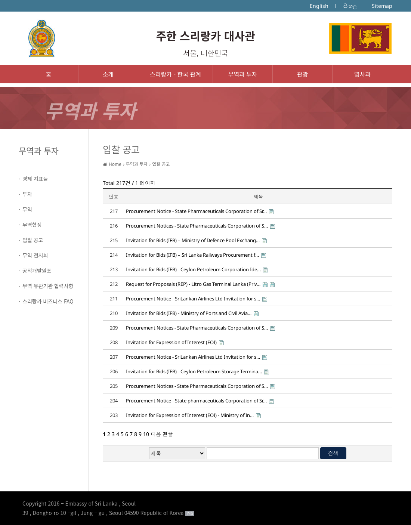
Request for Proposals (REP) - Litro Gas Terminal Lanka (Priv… (193, 284)
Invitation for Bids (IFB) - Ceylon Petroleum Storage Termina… (194, 371)
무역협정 (32, 224)
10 (146, 434)
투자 (27, 194)
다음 (156, 434)
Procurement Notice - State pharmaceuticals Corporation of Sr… (196, 400)
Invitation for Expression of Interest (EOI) (171, 342)
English (319, 5)
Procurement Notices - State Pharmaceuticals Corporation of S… (197, 225)
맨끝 (168, 434)
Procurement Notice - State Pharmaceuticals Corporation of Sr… (196, 211)
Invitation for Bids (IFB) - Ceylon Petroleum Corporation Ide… (193, 269)
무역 (27, 209)
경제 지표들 (35, 178)
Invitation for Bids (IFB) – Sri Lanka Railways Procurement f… (192, 254)
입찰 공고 (32, 240)
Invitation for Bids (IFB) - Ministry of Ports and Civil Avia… (188, 313)
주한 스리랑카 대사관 (205, 35)
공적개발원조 (36, 270)
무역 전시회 (35, 255)
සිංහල (350, 5)
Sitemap (382, 5)
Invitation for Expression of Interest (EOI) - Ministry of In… (190, 415)
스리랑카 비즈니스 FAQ (48, 301)
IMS (189, 513)
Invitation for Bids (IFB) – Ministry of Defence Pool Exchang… (193, 240)
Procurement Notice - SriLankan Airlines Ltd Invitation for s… (193, 298)
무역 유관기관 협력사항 (48, 286)
